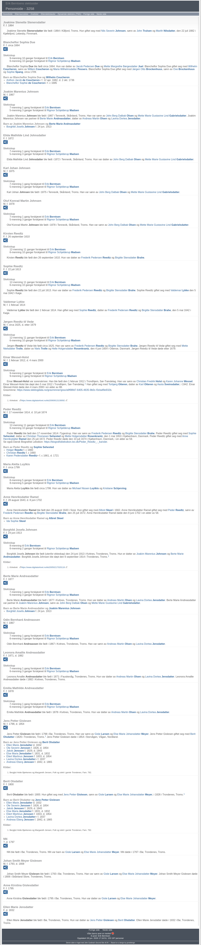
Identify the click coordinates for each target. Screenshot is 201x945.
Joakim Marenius (151, 553)
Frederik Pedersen (96, 257)
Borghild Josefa (20, 126)
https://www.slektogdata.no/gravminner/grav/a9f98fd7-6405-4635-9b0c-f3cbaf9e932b (64, 390)
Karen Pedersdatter (21, 455)
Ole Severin (18, 748)
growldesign (131, 943)
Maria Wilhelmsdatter (70, 69)
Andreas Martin (94, 118)
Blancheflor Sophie (25, 83)
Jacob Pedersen (88, 66)
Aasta (168, 384)
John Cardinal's (89, 943)
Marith (165, 30)
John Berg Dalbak (120, 115)
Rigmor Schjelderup (64, 61)
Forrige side (89, 14)
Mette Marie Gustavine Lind (162, 115)
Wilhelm (58, 77)
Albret (106, 510)
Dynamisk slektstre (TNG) (69, 14)
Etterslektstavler (48, 14)
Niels (41, 348)
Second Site (100, 943)
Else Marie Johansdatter (131, 734)
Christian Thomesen (43, 436)
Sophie (15, 72)
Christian (15, 452)
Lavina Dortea (125, 118)
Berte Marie (55, 118)
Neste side (101, 14)
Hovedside (7, 14)
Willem (38, 69)
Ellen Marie (19, 745)
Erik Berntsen (104, 936)
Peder (176, 510)
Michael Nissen (85, 488)
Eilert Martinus (19, 756)
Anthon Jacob (22, 80)
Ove (184, 69)
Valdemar (180, 290)
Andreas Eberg (20, 762)
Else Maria (19, 753)
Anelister (35, 14)
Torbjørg (117, 384)
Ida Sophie (16, 521)
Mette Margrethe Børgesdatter (123, 66)
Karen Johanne (179, 381)
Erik (56, 58)
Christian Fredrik (149, 381)
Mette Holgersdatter (84, 436)
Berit (51, 742)
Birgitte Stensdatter (129, 257)
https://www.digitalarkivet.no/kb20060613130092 (43, 400)
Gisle (102, 734)
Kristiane (114, 488)
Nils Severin (113, 30)
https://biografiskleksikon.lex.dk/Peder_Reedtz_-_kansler (75, 441)
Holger (14, 450)
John (144, 30)
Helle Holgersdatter (70, 348)
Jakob (15, 750)
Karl (146, 384)
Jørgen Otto (147, 69)
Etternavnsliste (21, 14)
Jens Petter (75, 794)
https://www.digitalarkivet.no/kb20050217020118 (43, 567)
